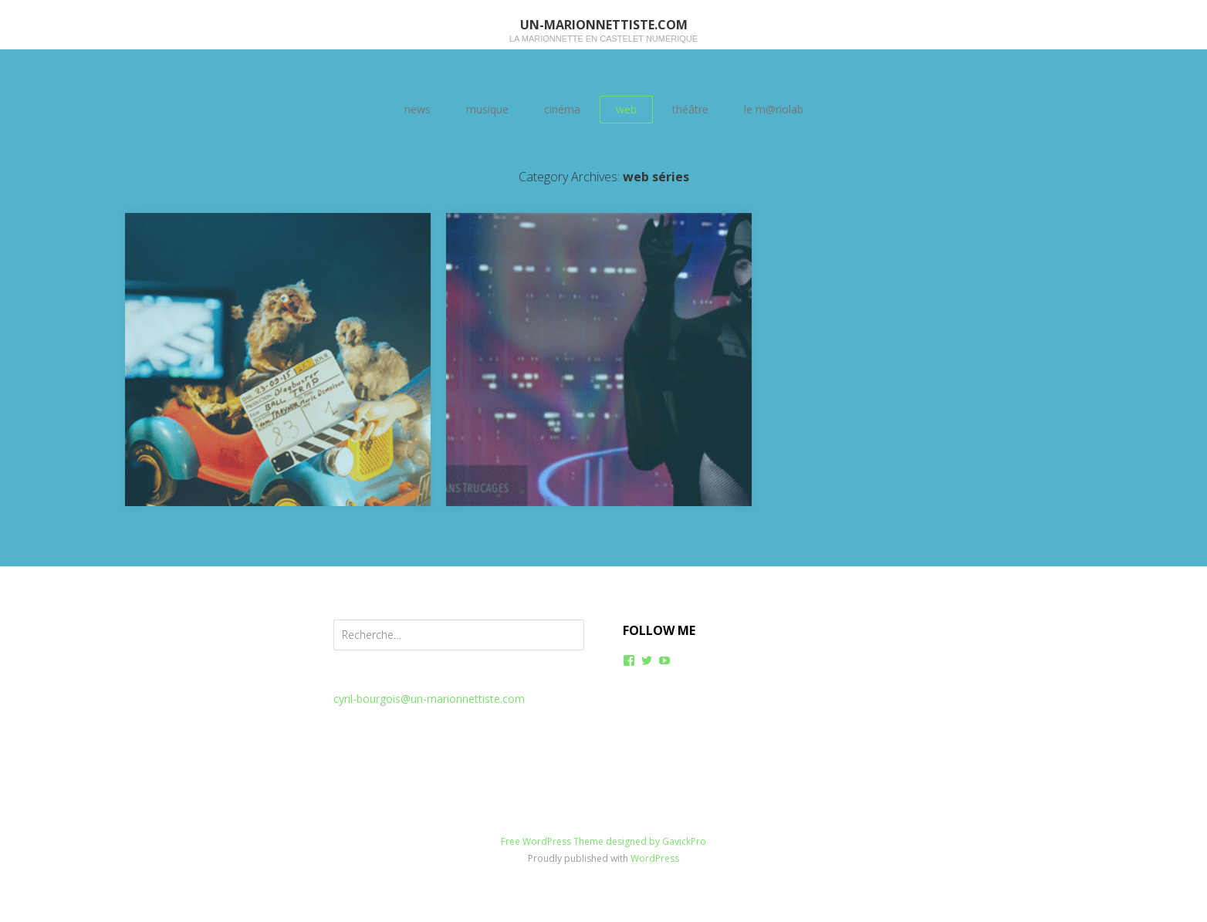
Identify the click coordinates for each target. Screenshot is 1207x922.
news (417, 109)
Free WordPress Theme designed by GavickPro (603, 841)
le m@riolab (773, 109)
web (626, 109)
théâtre (690, 109)
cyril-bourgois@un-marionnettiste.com (429, 698)
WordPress (655, 858)
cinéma (562, 109)
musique (487, 109)
